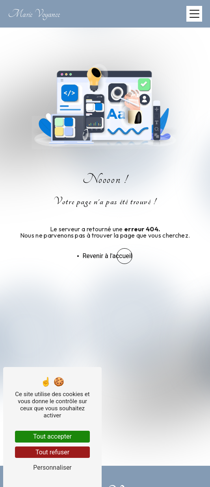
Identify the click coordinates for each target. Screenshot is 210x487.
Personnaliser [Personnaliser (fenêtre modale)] (52, 467)
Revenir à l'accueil (107, 256)
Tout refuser (52, 452)
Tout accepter (52, 436)
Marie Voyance (34, 14)
